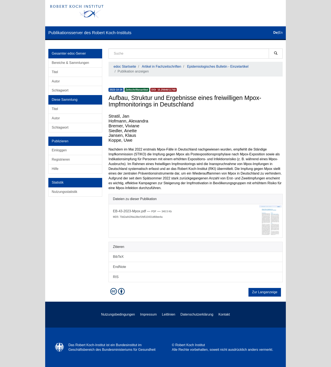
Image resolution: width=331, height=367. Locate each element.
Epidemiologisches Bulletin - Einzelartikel (217, 66)
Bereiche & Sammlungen (70, 63)
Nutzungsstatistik (64, 192)
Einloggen (59, 150)
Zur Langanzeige (264, 292)
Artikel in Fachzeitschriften (161, 66)
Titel (55, 72)
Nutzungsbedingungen (118, 314)
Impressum (148, 314)
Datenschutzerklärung (196, 314)
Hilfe (55, 169)
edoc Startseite (125, 66)
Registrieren (61, 159)
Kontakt (224, 314)
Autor (56, 81)
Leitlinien (168, 314)
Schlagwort (60, 90)
